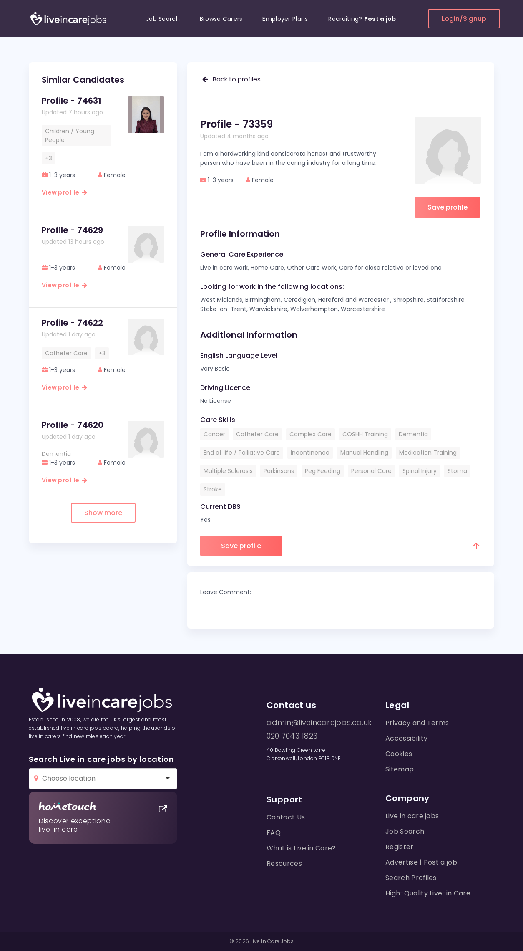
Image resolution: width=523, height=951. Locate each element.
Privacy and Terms (417, 723)
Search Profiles (411, 878)
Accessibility (406, 738)
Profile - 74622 (72, 323)
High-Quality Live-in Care (427, 893)
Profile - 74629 (72, 230)
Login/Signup (464, 18)
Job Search (163, 19)
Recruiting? (362, 19)
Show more (103, 513)
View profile (64, 192)
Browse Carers (221, 19)
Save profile (447, 207)
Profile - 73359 (236, 124)
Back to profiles (231, 79)
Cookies (398, 754)
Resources (284, 863)
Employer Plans (285, 19)
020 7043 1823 (292, 736)
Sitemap (399, 769)
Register (399, 847)
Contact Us (286, 817)
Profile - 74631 (71, 100)
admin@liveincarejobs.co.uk (319, 722)
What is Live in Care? (301, 848)
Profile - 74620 (72, 425)
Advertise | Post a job (421, 862)
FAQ (274, 832)
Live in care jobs (412, 816)
